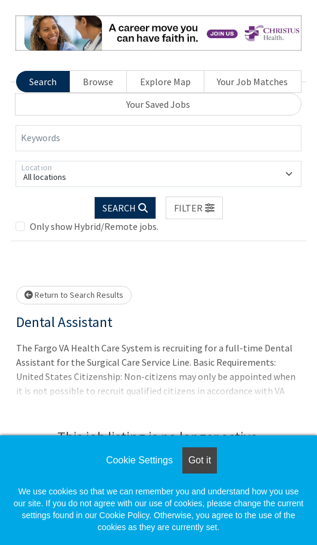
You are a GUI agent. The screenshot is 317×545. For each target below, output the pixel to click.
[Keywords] (158, 138)
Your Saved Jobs (158, 104)
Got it (199, 460)
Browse (98, 82)
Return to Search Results (73, 294)
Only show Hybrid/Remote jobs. (94, 226)
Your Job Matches (252, 82)
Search (43, 82)
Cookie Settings (139, 460)
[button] (194, 208)
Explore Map (165, 82)
